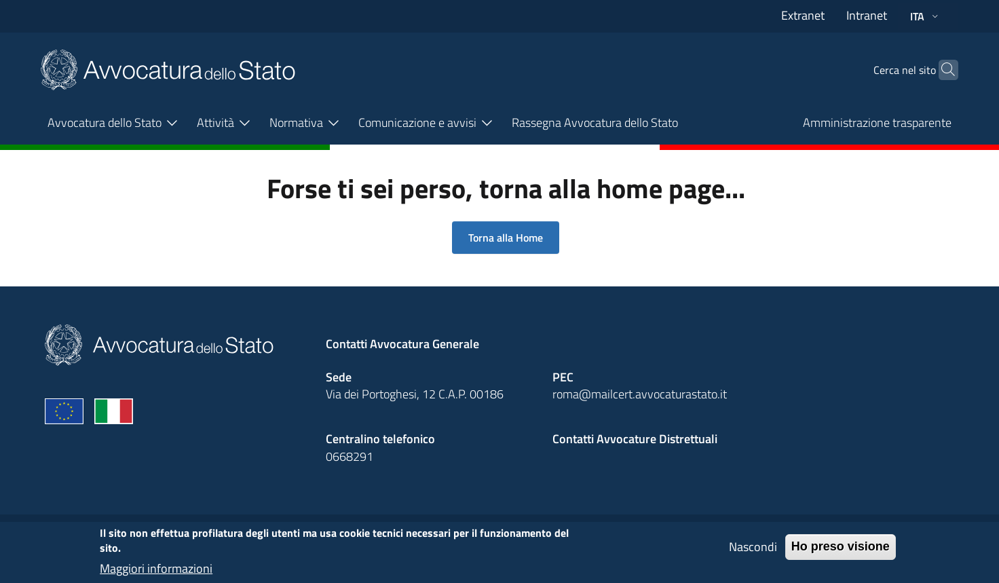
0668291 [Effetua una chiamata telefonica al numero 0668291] (349, 456)
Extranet (803, 15)
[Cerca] (942, 70)
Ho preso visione (840, 552)
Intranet (866, 15)
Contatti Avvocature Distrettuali (634, 439)
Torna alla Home (505, 237)
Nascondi (753, 553)
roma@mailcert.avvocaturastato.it (639, 394)
